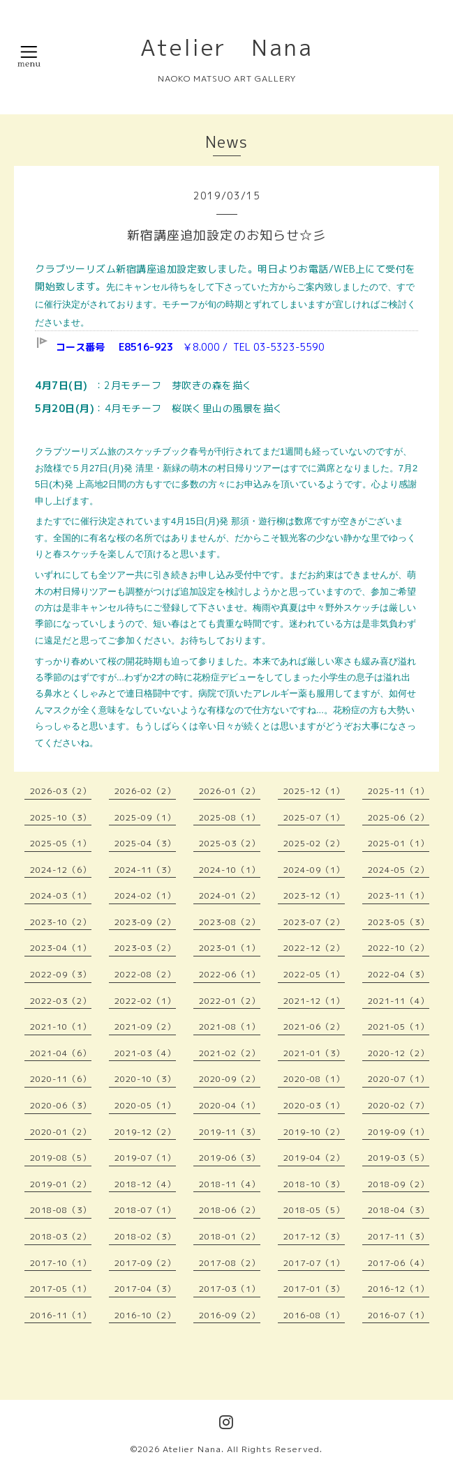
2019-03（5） (398, 1158)
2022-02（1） (145, 1001)
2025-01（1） (398, 843)
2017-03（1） (229, 1289)
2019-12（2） (145, 1132)
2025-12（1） (314, 791)
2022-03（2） (60, 1001)
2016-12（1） (398, 1289)
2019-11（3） (229, 1132)
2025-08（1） (229, 817)
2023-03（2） (145, 948)
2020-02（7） (398, 1105)
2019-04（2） (314, 1158)
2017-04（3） (145, 1289)
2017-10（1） (60, 1263)
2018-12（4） (145, 1184)
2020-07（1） (398, 1079)
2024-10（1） (229, 870)
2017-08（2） (229, 1263)
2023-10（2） (60, 922)
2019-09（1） (398, 1132)
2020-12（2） (398, 1053)
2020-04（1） (229, 1105)
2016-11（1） (60, 1315)
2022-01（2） (229, 1001)
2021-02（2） (229, 1053)
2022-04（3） (398, 974)
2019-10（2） (314, 1132)
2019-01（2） (60, 1184)
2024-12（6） (60, 870)
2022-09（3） (60, 974)
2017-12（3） (314, 1236)
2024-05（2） (398, 870)
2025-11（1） (398, 791)
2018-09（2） (398, 1184)
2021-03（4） (145, 1053)
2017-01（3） (314, 1289)
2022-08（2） (145, 974)
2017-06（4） (398, 1263)
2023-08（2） (229, 922)
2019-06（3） (229, 1158)
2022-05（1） (314, 974)
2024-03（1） (60, 895)
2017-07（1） (314, 1263)
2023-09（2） (145, 922)
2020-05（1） (145, 1105)
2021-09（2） (145, 1026)
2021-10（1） (60, 1026)
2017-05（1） (60, 1289)
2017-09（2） (145, 1263)
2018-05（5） (314, 1210)
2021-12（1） (314, 1001)
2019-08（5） (60, 1158)
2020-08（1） (314, 1079)
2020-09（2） (229, 1079)
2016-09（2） (229, 1315)
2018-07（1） (145, 1210)
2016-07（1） (398, 1315)
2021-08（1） (229, 1026)
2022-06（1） (229, 974)
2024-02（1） (145, 895)
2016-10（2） (145, 1315)
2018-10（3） (314, 1184)
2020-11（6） (60, 1079)
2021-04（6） (60, 1053)
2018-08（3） (60, 1210)
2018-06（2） (229, 1210)
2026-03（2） (60, 791)
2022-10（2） (398, 948)
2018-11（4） (229, 1184)
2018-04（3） (398, 1210)
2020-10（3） (145, 1079)
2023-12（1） (314, 895)
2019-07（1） (145, 1158)
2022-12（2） (314, 948)
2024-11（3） (145, 870)
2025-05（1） (60, 843)
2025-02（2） (314, 843)
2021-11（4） (398, 1001)
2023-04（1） (60, 948)
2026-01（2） (229, 791)
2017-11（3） (398, 1236)
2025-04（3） (145, 843)
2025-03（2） (229, 843)
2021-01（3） (314, 1053)
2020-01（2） (60, 1132)
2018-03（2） (60, 1236)
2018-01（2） (229, 1236)
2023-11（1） (398, 895)
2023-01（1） (229, 948)
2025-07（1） (314, 817)
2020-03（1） (314, 1105)
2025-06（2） (398, 817)
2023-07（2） (314, 922)
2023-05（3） (398, 922)
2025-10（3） (60, 817)
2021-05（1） (398, 1026)
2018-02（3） (145, 1236)
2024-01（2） (229, 895)
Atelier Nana (226, 47)
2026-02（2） (145, 791)
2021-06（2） (314, 1026)
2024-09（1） (314, 870)
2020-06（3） (60, 1105)
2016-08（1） (314, 1315)
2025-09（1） (145, 817)
